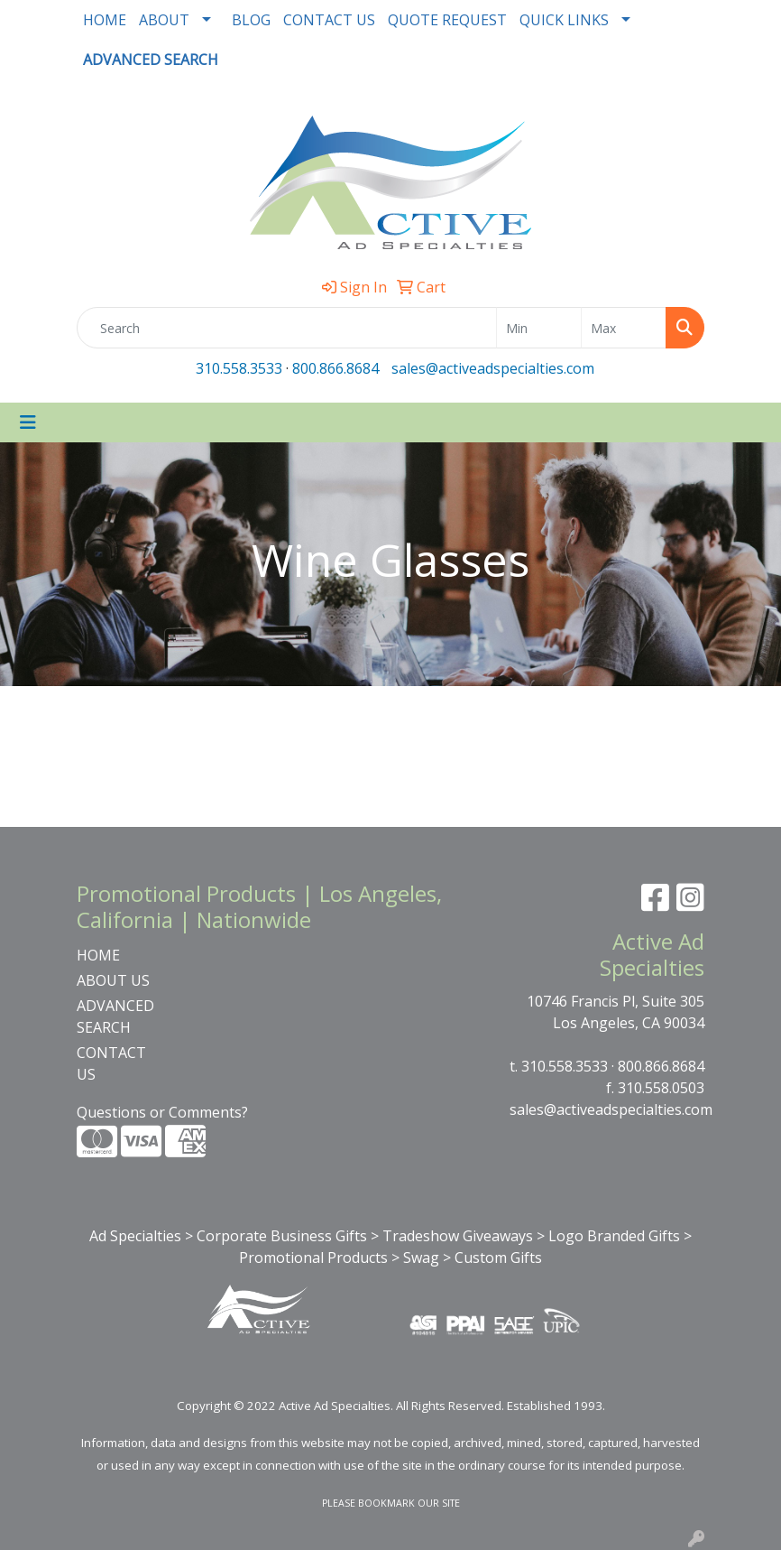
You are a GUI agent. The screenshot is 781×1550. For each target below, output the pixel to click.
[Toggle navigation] (28, 422)
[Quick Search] (287, 327)
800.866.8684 (335, 368)
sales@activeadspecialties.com (492, 368)
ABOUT (164, 20)
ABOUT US (113, 980)
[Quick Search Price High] (623, 327)
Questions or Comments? (162, 1112)
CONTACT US (329, 20)
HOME (104, 20)
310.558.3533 (239, 368)
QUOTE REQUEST (447, 20)
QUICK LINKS (564, 20)
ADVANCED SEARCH (115, 1016)
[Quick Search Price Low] (539, 327)
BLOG (251, 20)
